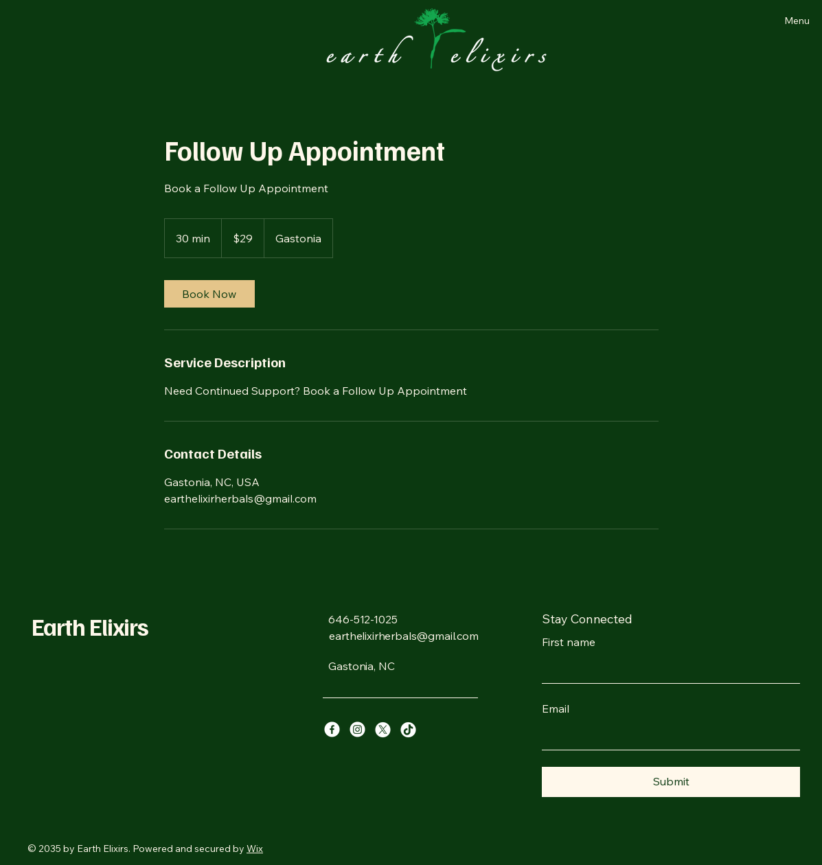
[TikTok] (408, 729)
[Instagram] (357, 729)
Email (555, 708)
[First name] (667, 669)
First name (568, 642)
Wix (255, 848)
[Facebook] (332, 729)
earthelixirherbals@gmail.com (404, 636)
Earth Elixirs (90, 626)
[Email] (667, 736)
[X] (383, 729)
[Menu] (773, 20)
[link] (209, 294)
